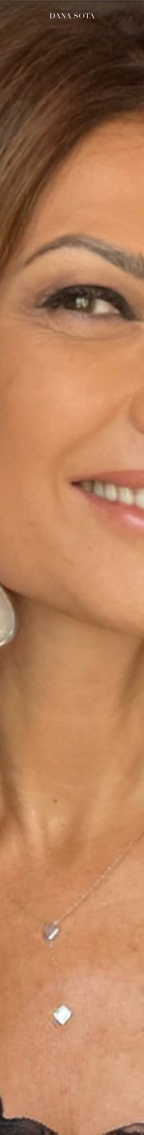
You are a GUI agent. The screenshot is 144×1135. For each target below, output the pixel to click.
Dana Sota (72, 15)
